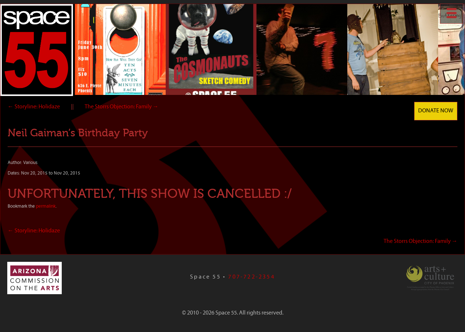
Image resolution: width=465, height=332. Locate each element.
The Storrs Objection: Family (121, 107)
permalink (46, 206)
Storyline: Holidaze (34, 107)
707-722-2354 (251, 277)
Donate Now (435, 111)
